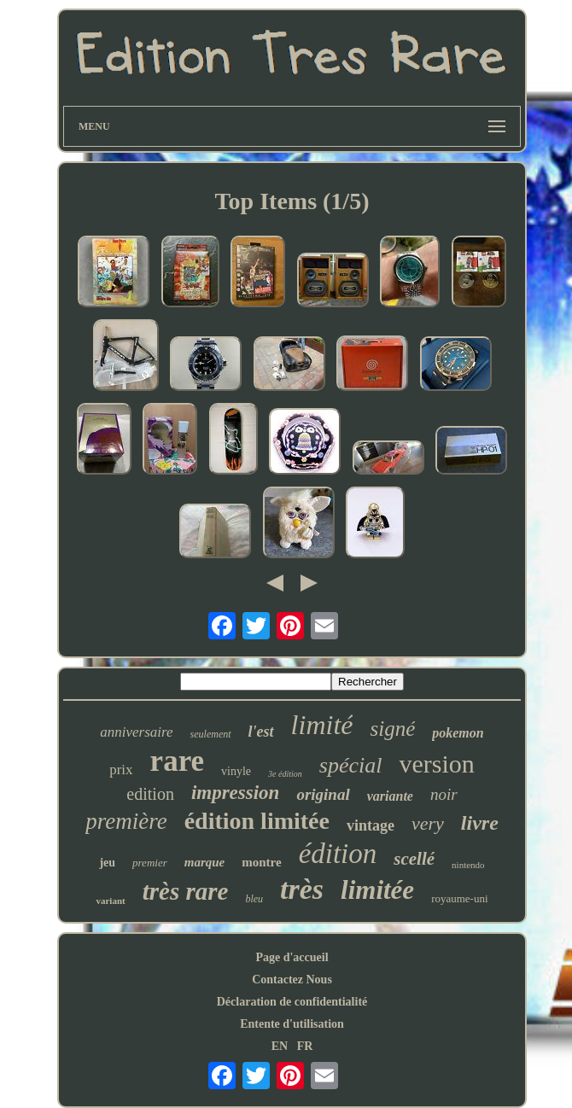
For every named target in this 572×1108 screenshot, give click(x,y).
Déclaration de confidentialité (292, 1001)
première (125, 821)
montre (261, 862)
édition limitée (257, 821)
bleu (254, 899)
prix (120, 769)
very (427, 823)
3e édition (285, 774)
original (322, 794)
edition (150, 793)
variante (390, 796)
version (436, 763)
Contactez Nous (292, 979)
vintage (370, 825)
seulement (210, 734)
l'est (261, 731)
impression (235, 792)
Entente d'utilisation (292, 1024)
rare (177, 761)
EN (279, 1046)
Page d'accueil (291, 957)
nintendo (468, 865)
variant (110, 900)
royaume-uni (459, 898)
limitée (377, 890)
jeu (107, 862)
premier (149, 862)
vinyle (236, 771)
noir (444, 794)
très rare (186, 891)
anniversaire (136, 732)
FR (305, 1046)
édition (338, 853)
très (302, 889)
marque (204, 862)
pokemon (457, 733)
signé (392, 728)
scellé (414, 858)
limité (322, 724)
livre (480, 823)
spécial (350, 765)
